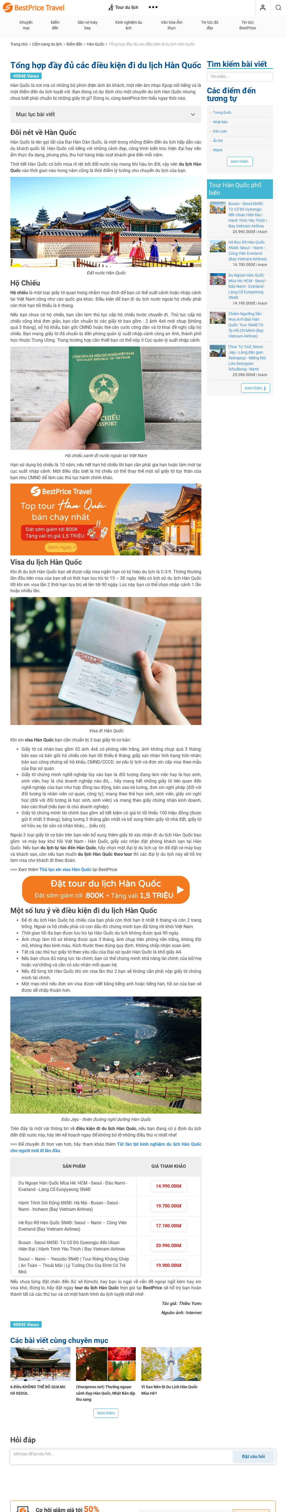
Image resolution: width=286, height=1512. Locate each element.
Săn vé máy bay (87, 25)
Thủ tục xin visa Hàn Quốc (65, 869)
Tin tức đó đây (209, 25)
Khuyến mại (26, 25)
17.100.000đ (169, 1225)
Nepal (216, 150)
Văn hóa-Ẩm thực (171, 25)
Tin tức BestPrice (247, 25)
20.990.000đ (169, 1245)
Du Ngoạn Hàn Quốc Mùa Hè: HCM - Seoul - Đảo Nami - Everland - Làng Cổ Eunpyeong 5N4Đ (247, 286)
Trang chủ (19, 44)
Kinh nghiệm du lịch (128, 25)
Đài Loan (218, 131)
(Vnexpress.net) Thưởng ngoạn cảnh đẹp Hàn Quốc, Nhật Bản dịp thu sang (105, 1393)
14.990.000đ (169, 1186)
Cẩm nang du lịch (47, 44)
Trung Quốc (221, 112)
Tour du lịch (123, 7)
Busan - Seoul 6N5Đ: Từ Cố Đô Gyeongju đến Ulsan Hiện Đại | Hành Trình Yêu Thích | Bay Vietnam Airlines (247, 214)
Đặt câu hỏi (253, 1456)
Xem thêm (106, 1413)
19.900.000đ (169, 1265)
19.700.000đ (169, 1206)
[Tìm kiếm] (278, 7)
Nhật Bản (219, 122)
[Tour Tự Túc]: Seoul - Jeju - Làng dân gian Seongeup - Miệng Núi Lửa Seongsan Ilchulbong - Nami (247, 357)
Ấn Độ (216, 141)
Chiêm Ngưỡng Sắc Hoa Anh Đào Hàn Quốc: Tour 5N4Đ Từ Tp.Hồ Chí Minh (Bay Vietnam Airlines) (246, 325)
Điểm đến (55, 25)
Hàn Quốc (95, 44)
